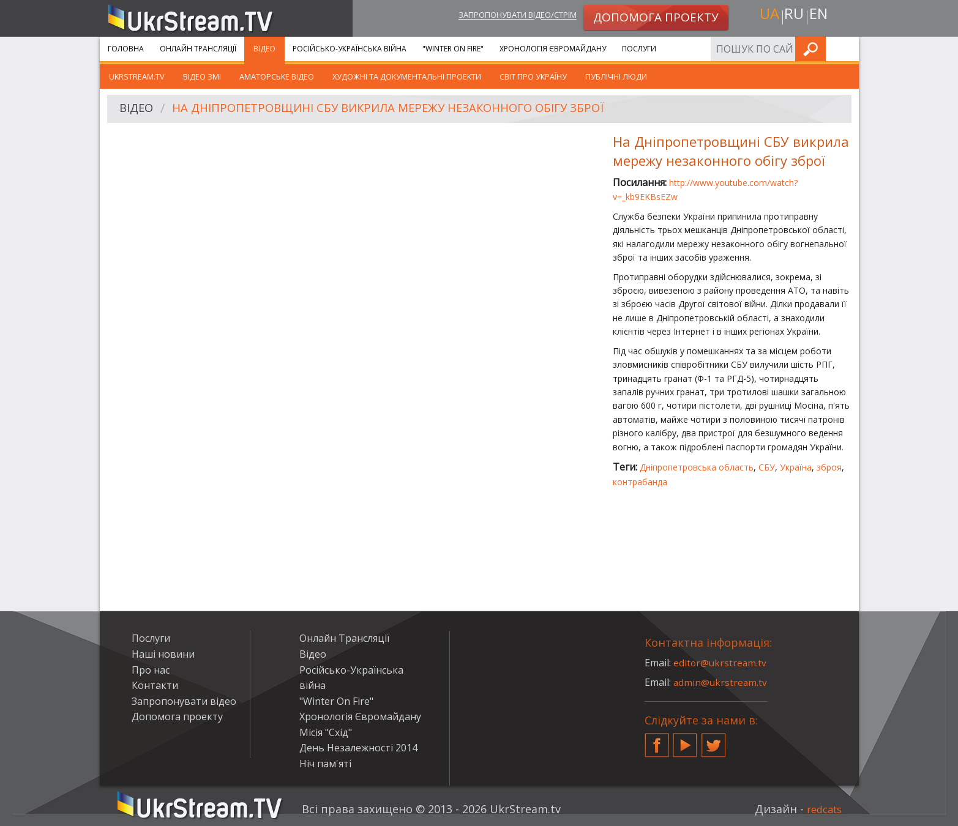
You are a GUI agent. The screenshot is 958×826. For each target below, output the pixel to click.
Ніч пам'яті (325, 763)
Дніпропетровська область (697, 467)
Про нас (151, 670)
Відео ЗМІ (202, 76)
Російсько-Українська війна (349, 48)
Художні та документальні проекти (406, 76)
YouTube (685, 740)
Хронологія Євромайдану (553, 48)
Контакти (155, 685)
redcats (822, 809)
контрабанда (640, 482)
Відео (264, 48)
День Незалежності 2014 (358, 747)
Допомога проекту (177, 716)
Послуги (639, 48)
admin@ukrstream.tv (721, 682)
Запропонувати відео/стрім (504, 16)
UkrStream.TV (137, 76)
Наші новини (163, 654)
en (821, 16)
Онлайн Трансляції (198, 48)
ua (766, 16)
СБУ (766, 467)
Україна (796, 467)
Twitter (714, 740)
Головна (126, 48)
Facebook (657, 740)
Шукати (846, 48)
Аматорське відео (276, 76)
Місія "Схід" (325, 732)
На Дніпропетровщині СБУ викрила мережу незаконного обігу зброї (405, 109)
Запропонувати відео (184, 701)
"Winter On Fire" (453, 48)
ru (793, 16)
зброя (829, 467)
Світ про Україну (533, 76)
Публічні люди (616, 76)
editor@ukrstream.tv (720, 662)
